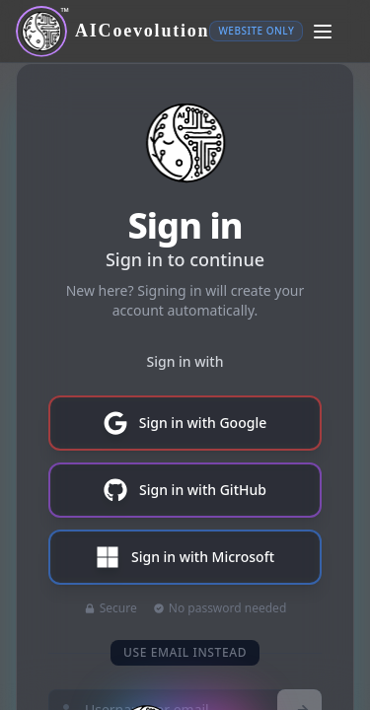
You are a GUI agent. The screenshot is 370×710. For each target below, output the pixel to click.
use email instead (185, 652)
